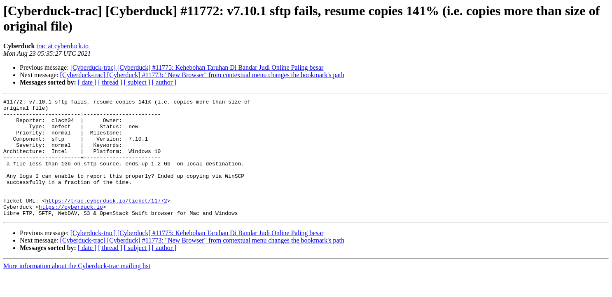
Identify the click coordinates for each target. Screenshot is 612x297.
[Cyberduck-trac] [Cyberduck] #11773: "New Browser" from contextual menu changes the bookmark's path (202, 74)
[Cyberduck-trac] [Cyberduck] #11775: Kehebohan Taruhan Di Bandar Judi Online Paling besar (197, 67)
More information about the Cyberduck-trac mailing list (76, 289)
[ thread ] (110, 82)
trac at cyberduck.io (62, 46)
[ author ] (164, 82)
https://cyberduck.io (71, 229)
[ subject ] (137, 82)
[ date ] (87, 82)
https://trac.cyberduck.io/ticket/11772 (106, 221)
